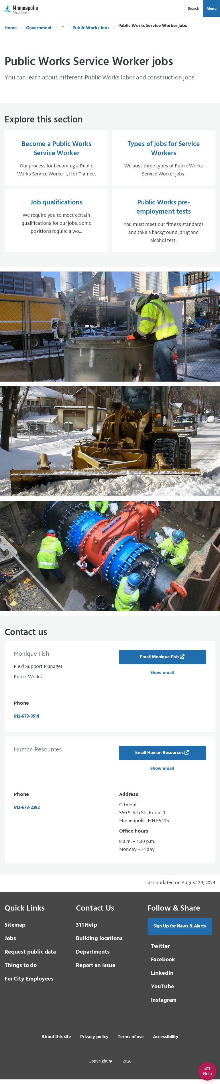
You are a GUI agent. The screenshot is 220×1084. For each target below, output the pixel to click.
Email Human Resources (159, 757)
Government (39, 28)
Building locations (99, 943)
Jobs (10, 943)
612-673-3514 (26, 721)
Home (11, 28)
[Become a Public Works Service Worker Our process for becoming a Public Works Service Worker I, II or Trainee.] (56, 159)
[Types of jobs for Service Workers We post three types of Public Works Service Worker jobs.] (163, 159)
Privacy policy (94, 1041)
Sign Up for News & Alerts (180, 931)
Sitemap (15, 929)
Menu (212, 8)
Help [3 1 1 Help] (86, 929)
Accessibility (165, 1041)
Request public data (30, 956)
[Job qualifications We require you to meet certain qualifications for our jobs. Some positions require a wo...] (56, 224)
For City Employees (29, 983)
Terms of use (131, 1041)
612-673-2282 (27, 812)
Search (193, 8)
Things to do (21, 970)
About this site (56, 1041)
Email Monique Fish (159, 661)
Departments (92, 956)
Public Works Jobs (90, 28)
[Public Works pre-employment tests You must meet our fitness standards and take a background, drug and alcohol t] (163, 224)
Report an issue (95, 970)
